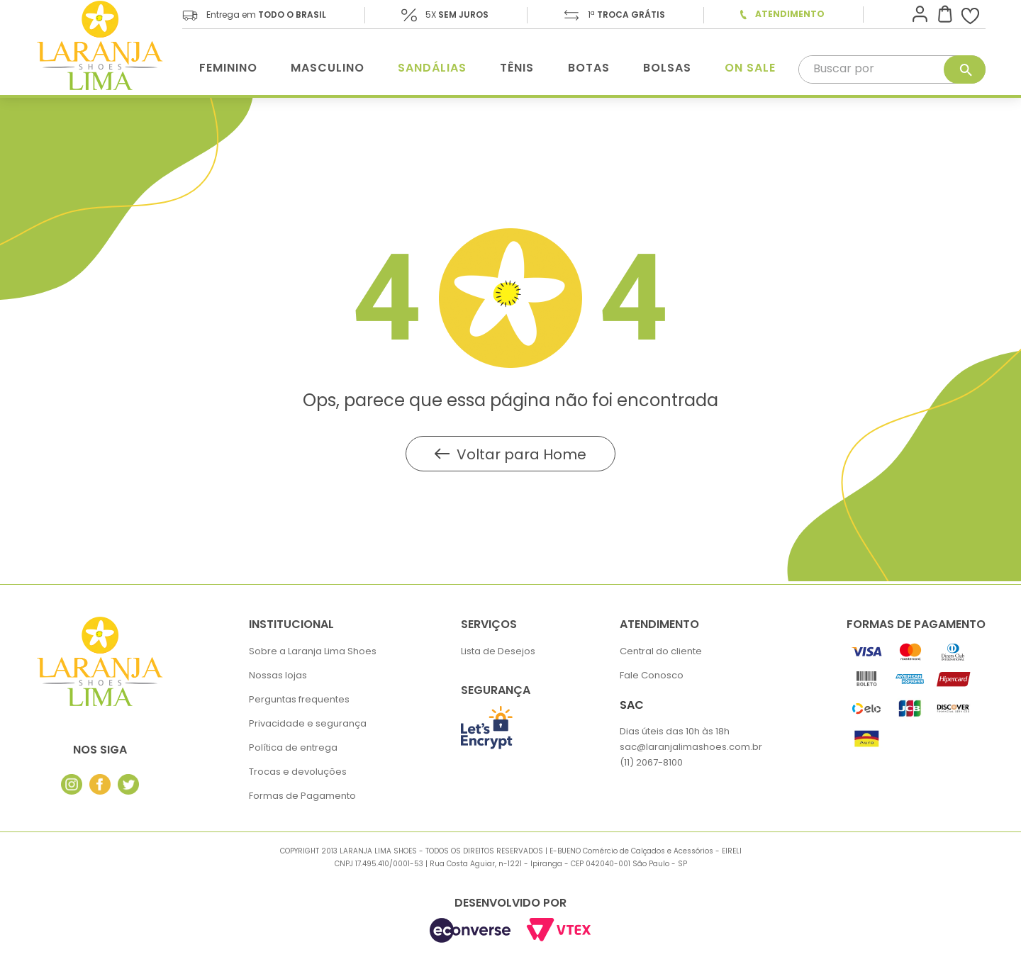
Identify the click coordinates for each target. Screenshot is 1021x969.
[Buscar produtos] (965, 69)
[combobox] (892, 69)
